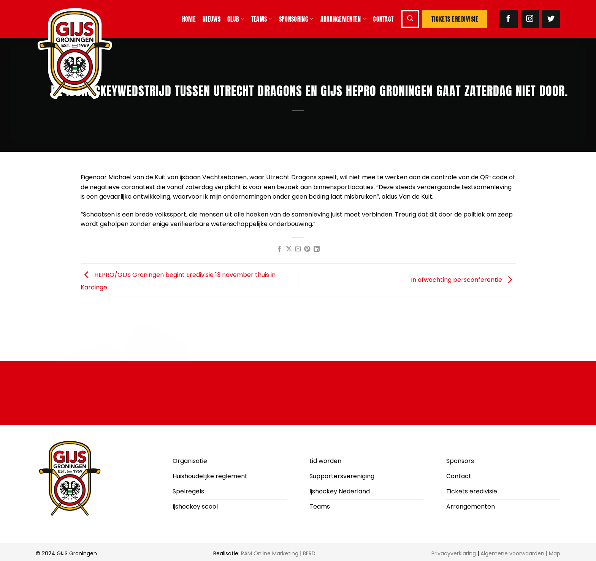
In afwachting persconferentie (463, 279)
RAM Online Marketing (269, 553)
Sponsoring (296, 19)
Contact (383, 19)
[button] (410, 19)
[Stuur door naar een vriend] (298, 249)
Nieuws (211, 19)
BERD (309, 553)
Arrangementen (343, 19)
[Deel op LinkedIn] (317, 249)
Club (235, 19)
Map (554, 553)
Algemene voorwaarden (512, 553)
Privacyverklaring (453, 553)
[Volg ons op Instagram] (530, 19)
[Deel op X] (288, 249)
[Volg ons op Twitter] (551, 19)
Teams (261, 19)
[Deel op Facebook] (279, 249)
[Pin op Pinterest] (307, 249)
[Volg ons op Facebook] (508, 19)
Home (189, 19)
